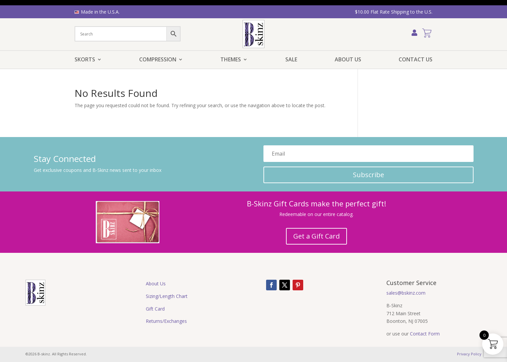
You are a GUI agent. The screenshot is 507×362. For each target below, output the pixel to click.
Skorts (85, 60)
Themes (230, 60)
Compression (157, 60)
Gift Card (155, 309)
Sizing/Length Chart (167, 296)
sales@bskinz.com (405, 293)
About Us (348, 60)
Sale (291, 60)
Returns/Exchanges (166, 321)
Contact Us (415, 60)
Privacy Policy (469, 353)
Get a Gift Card (316, 236)
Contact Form (425, 333)
